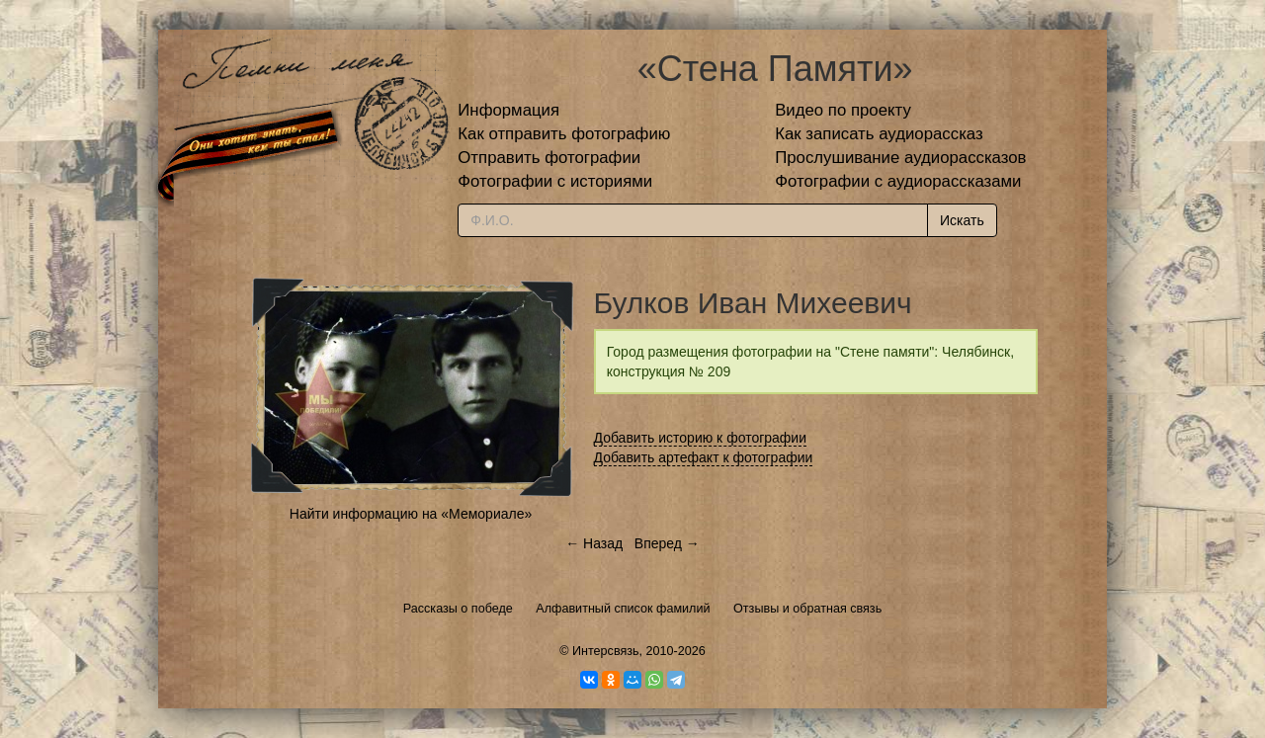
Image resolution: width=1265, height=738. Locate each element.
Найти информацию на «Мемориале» (411, 514)
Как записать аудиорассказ (879, 133)
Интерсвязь (605, 651)
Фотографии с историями (555, 181)
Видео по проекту (843, 110)
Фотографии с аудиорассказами (898, 181)
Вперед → (667, 543)
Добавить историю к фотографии (700, 438)
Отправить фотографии (549, 157)
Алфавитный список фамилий (623, 608)
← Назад (594, 543)
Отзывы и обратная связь (807, 608)
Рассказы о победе (458, 608)
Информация (508, 110)
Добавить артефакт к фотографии (703, 457)
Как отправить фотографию (564, 133)
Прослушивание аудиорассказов (900, 157)
